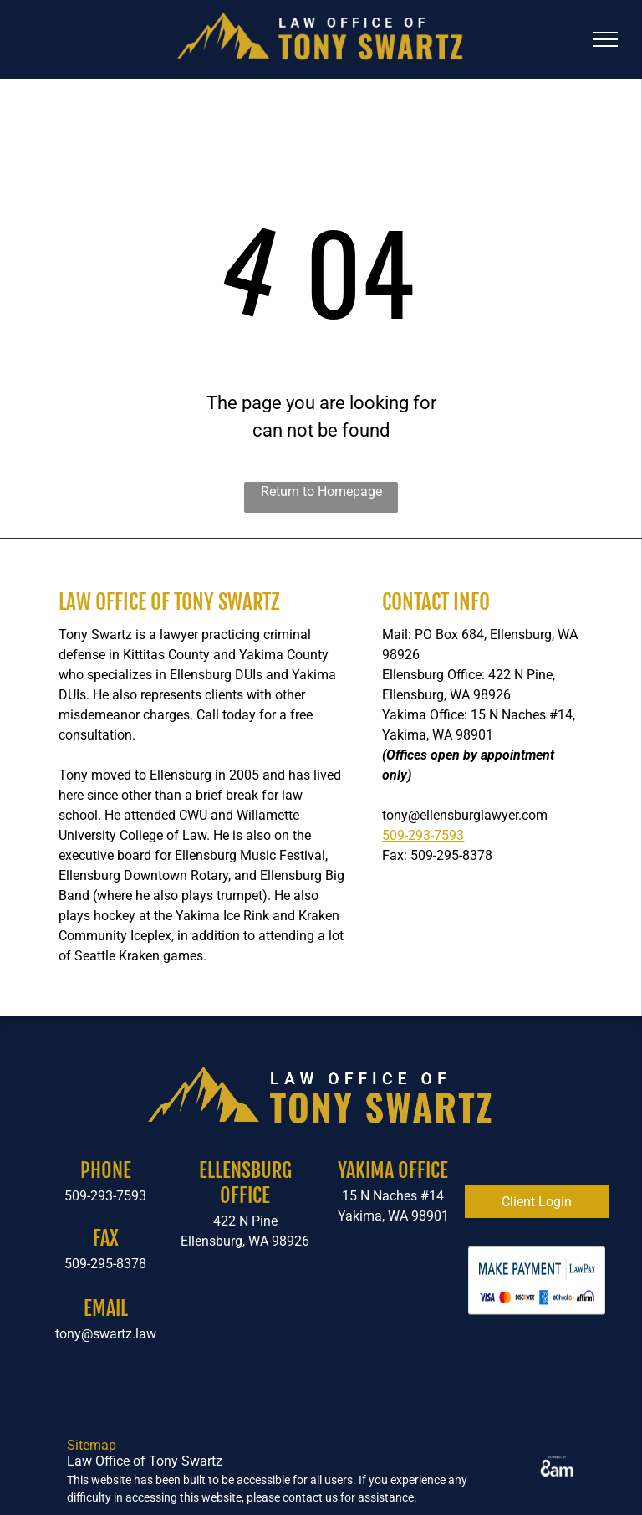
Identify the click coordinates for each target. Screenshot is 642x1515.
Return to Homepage (321, 491)
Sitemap (91, 1445)
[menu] (605, 39)
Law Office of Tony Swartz (169, 602)
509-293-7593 (423, 835)
